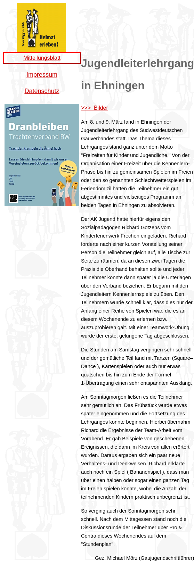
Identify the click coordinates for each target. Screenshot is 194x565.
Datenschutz (41, 91)
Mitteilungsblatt (41, 58)
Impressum (41, 74)
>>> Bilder (94, 108)
